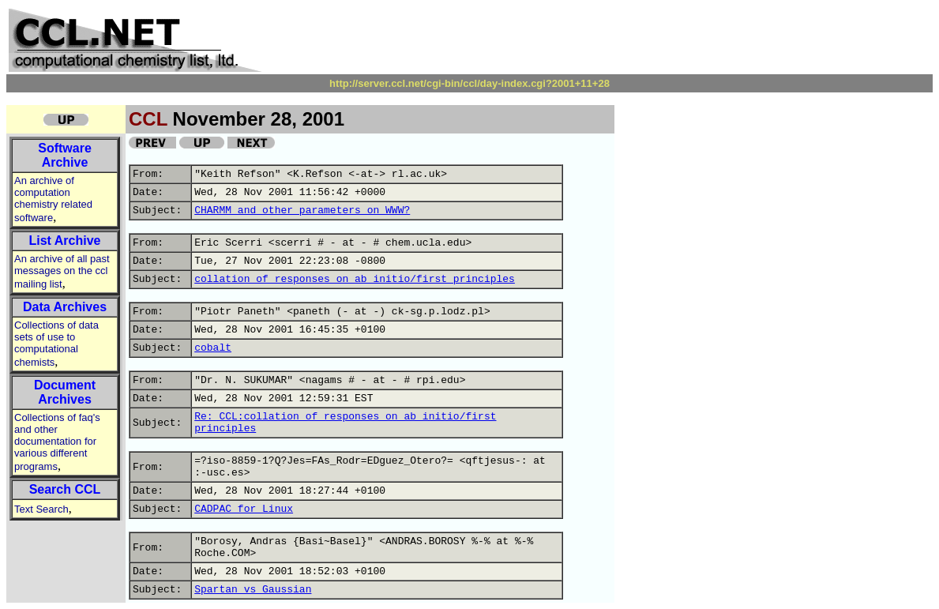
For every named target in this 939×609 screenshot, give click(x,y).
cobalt (212, 348)
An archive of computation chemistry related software (53, 199)
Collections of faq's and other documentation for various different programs (57, 442)
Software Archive (65, 155)
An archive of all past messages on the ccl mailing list (62, 271)
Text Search (41, 509)
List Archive (65, 240)
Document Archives (65, 392)
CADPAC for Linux (243, 509)
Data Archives (65, 307)
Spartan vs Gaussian (252, 590)
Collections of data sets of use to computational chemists (56, 343)
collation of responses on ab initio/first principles (354, 279)
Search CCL (65, 489)
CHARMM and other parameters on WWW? (302, 210)
